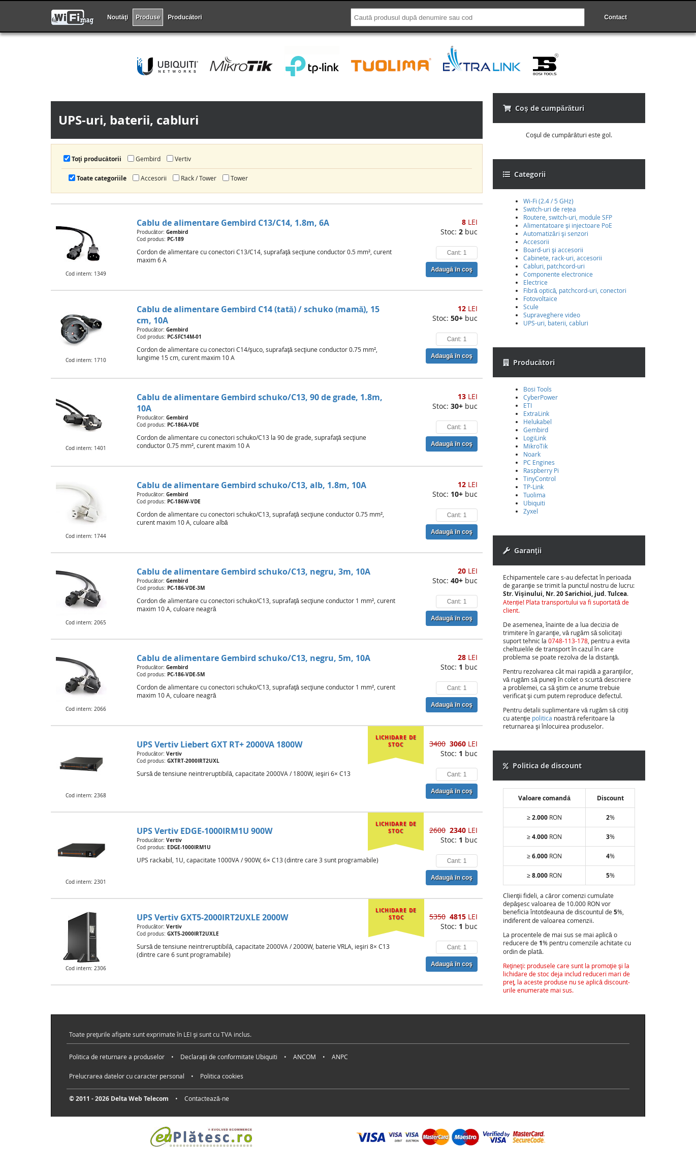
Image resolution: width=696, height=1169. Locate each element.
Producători (185, 17)
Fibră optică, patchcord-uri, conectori (574, 290)
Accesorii (150, 178)
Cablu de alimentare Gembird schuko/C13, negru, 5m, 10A (253, 658)
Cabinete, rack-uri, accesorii (562, 258)
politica (542, 718)
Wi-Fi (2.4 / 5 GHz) (548, 201)
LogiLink (534, 438)
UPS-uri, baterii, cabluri (555, 323)
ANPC (340, 1057)
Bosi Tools (537, 389)
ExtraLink (536, 413)
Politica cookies (221, 1076)
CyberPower (540, 397)
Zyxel (530, 511)
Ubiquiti (534, 503)
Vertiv (179, 159)
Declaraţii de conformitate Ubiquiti (228, 1057)
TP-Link (533, 487)
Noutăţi (117, 17)
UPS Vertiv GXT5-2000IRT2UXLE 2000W (212, 917)
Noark (532, 454)
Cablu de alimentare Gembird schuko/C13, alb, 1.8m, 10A (251, 485)
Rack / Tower (194, 178)
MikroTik (535, 446)
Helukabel (537, 421)
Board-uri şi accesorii (553, 250)
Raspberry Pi (541, 470)
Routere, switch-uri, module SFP (567, 217)
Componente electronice (558, 274)
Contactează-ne (206, 1098)
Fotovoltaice (540, 298)
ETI (527, 405)
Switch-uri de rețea (549, 209)
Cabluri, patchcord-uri (554, 266)
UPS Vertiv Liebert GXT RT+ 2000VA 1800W (219, 744)
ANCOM (304, 1057)
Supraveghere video (551, 315)
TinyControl (539, 478)
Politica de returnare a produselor (117, 1057)
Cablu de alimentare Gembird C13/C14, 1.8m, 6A (233, 222)
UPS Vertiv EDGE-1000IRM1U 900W (204, 830)
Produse (148, 17)
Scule (531, 307)
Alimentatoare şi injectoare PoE (567, 225)
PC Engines (539, 462)
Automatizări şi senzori (555, 233)
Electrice (535, 282)
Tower (235, 178)
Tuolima (534, 495)
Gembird (144, 159)
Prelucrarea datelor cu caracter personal (126, 1076)
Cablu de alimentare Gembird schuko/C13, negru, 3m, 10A (253, 571)
